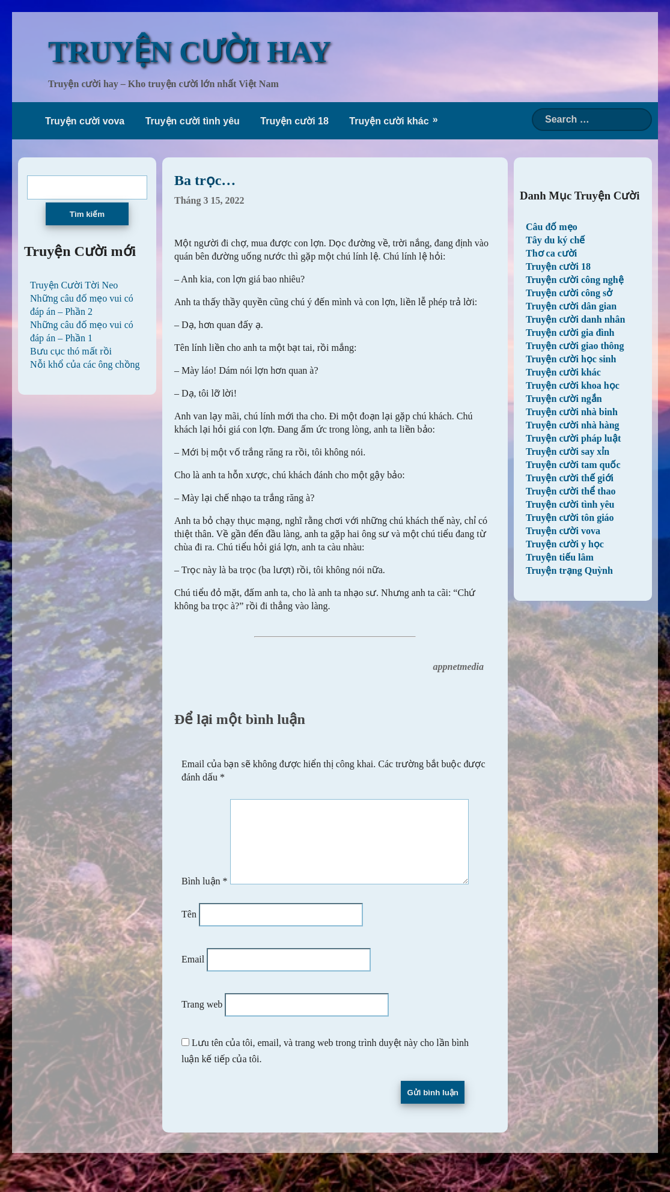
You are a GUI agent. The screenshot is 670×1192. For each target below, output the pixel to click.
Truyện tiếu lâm (560, 557)
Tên (188, 941)
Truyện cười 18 (294, 121)
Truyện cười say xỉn (567, 451)
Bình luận (204, 800)
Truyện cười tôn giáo (570, 517)
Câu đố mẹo (551, 227)
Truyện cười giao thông (575, 346)
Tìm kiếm (87, 214)
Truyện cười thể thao (570, 491)
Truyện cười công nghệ (575, 280)
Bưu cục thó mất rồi (71, 351)
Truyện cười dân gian (571, 306)
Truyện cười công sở (569, 293)
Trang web (201, 1031)
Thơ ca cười (551, 253)
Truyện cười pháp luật (573, 438)
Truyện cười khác (388, 121)
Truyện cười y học (565, 544)
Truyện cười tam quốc (573, 465)
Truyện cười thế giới (570, 478)
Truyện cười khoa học (573, 385)
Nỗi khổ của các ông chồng (85, 364)
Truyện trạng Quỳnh (569, 570)
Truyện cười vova (84, 121)
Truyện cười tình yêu (192, 121)
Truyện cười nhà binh (572, 412)
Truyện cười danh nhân (575, 319)
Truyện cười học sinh (571, 359)
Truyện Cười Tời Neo (74, 285)
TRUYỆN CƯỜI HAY (189, 51)
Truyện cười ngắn (564, 399)
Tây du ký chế (555, 240)
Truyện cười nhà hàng (573, 425)
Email (192, 986)
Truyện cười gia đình (570, 332)
